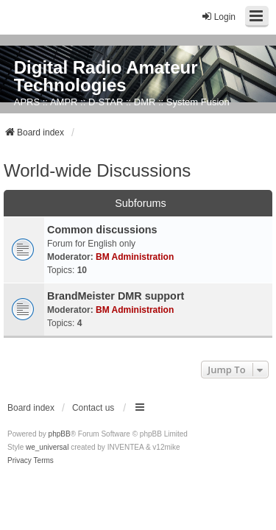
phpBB (60, 434)
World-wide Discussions (97, 170)
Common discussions (102, 230)
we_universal (47, 447)
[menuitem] (19, 460)
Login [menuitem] (218, 16)
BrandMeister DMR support (115, 296)
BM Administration (135, 257)
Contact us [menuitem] (93, 408)
